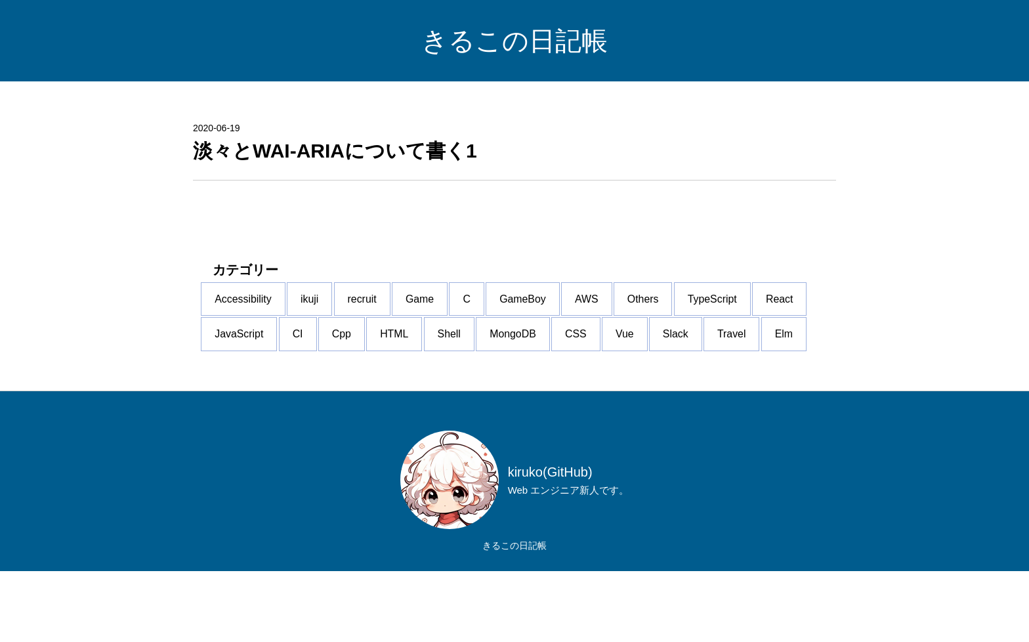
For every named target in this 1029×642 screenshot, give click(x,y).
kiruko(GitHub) (550, 542)
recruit (397, 310)
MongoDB (742, 357)
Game (467, 310)
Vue (298, 404)
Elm (493, 404)
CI (479, 357)
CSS (237, 404)
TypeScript (251, 357)
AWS (669, 310)
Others (737, 310)
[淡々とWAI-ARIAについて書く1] (514, 151)
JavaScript (409, 357)
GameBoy (593, 310)
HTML (599, 357)
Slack (360, 404)
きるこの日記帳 (514, 40)
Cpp (535, 357)
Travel (428, 404)
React (331, 357)
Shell (667, 357)
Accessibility (255, 310)
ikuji (333, 310)
